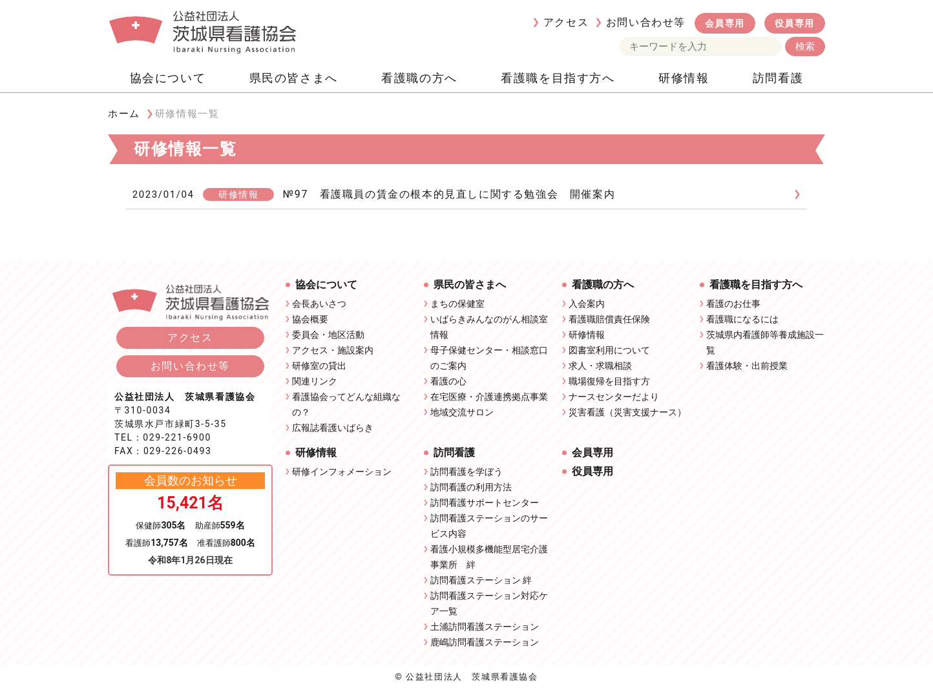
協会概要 (310, 319)
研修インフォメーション (342, 471)
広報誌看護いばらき (332, 427)
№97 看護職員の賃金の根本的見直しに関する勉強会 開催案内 (449, 194)
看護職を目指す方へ (557, 78)
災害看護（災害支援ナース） (627, 412)
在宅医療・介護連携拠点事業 (489, 396)
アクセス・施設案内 (332, 350)
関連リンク (314, 381)
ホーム (124, 114)
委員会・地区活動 (328, 334)
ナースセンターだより (614, 396)
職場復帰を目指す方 (609, 381)
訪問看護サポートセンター (484, 502)
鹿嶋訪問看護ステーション (484, 642)
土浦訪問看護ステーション (484, 626)
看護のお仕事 (733, 303)
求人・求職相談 (600, 365)
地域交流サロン (462, 412)
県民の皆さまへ (293, 78)
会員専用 (725, 23)
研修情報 (683, 78)
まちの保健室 (457, 303)
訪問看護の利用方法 (471, 487)
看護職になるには (742, 319)
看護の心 (448, 381)
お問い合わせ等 (646, 22)
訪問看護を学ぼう (466, 471)
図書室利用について (609, 350)
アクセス (566, 22)
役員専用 (795, 23)
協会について (168, 78)
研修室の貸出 (319, 365)
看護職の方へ (419, 78)
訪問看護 (778, 78)
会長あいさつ (319, 303)
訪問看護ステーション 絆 (481, 580)
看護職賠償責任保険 (609, 319)
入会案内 (587, 303)
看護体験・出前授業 (747, 365)
